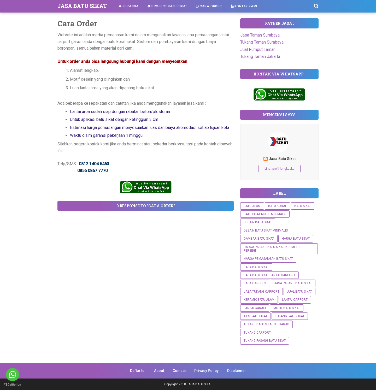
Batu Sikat (302, 206)
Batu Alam (252, 206)
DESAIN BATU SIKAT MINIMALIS (266, 230)
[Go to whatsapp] (12, 374)
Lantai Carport (295, 300)
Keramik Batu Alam (259, 300)
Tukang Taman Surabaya (262, 42)
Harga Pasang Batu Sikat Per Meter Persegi (273, 248)
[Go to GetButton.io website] (12, 384)
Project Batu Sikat (167, 6)
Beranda (129, 6)
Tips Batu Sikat (255, 316)
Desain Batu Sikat (258, 222)
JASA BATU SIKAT (82, 5)
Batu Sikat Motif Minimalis (265, 214)
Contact (179, 371)
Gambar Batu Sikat (259, 238)
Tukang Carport (257, 332)
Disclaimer (236, 371)
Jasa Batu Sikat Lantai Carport (269, 275)
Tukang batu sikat (289, 316)
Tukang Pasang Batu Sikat (265, 340)
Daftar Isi (137, 371)
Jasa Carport (255, 283)
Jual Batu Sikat (299, 291)
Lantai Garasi (255, 308)
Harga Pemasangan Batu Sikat (268, 259)
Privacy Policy (206, 371)
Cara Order (209, 6)
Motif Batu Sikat (286, 308)
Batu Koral (277, 206)
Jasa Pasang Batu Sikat (293, 283)
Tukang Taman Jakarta (260, 56)
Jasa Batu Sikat (282, 159)
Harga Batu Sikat (296, 238)
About (159, 371)
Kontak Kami (244, 6)
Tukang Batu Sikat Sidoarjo (266, 324)
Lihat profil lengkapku (280, 168)
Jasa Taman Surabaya (260, 35)
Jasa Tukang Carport (261, 291)
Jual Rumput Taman (257, 49)
